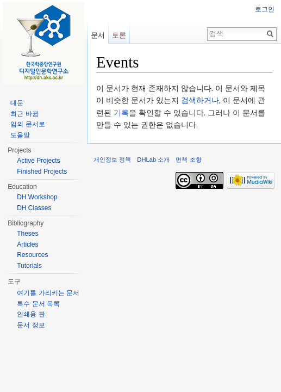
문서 (98, 35)
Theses (27, 233)
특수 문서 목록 (38, 304)
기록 (121, 112)
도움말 (20, 135)
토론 (119, 35)
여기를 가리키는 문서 (48, 293)
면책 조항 (188, 159)
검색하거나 (200, 100)
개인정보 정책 (112, 159)
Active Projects (38, 160)
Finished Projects (42, 171)
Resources (32, 255)
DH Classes (34, 208)
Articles (27, 244)
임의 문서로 (27, 124)
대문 (16, 103)
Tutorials (29, 266)
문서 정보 (31, 325)
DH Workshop (37, 197)
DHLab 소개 (153, 159)
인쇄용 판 (31, 314)
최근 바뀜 (24, 114)
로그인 (264, 9)
